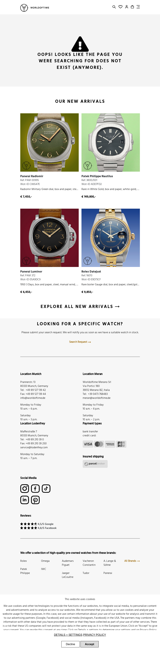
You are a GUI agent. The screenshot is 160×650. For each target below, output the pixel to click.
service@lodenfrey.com (34, 447)
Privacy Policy (148, 630)
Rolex (23, 561)
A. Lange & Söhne (109, 563)
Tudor (86, 573)
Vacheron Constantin (89, 563)
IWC (43, 569)
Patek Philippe (25, 571)
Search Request (80, 342)
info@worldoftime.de (32, 398)
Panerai (107, 573)
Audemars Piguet (68, 563)
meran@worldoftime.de (96, 398)
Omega (45, 561)
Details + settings (88, 630)
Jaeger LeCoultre (67, 575)
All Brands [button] (132, 561)
